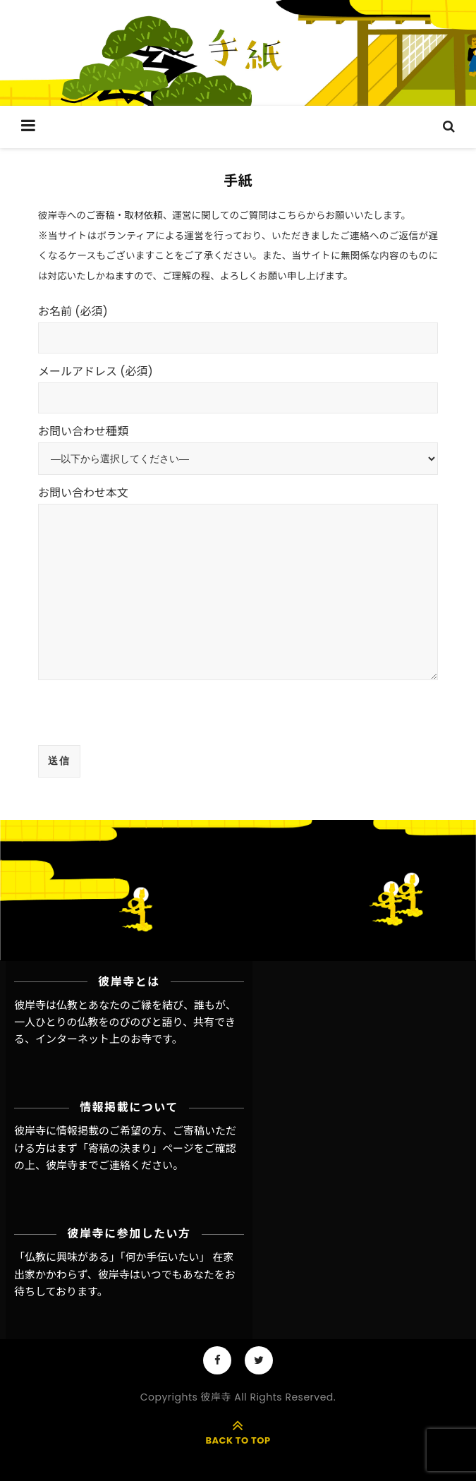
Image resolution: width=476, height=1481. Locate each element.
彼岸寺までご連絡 (88, 1165)
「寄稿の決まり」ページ (136, 1148)
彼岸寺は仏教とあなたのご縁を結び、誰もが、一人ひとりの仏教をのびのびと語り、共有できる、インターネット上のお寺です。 (125, 1022)
